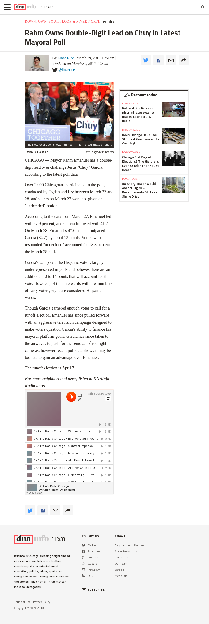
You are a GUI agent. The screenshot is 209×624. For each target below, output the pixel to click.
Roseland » (130, 103)
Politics (108, 21)
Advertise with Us (126, 551)
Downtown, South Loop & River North (63, 21)
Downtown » (131, 130)
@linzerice (66, 70)
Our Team (121, 563)
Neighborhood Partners (130, 545)
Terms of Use (22, 602)
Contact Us (121, 557)
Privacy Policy (41, 602)
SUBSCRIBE (93, 589)
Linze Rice (66, 58)
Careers (119, 569)
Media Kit (121, 576)
